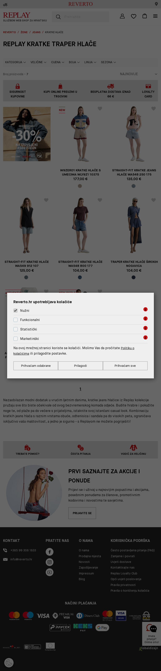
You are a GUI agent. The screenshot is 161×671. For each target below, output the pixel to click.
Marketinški (29, 338)
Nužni (24, 310)
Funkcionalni (30, 319)
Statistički (28, 329)
